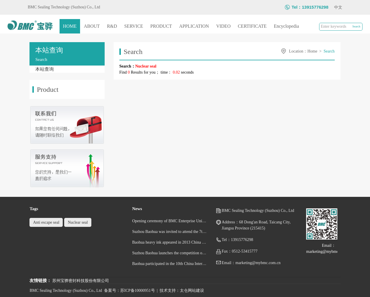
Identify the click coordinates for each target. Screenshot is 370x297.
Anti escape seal (46, 222)
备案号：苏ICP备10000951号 (129, 290)
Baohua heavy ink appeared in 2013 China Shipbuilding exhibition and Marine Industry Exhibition (169, 242)
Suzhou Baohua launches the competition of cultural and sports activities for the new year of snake (169, 253)
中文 (338, 7)
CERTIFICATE (252, 26)
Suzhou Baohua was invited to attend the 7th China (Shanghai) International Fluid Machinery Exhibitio (169, 231)
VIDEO (223, 26)
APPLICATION (194, 26)
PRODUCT (161, 26)
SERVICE (133, 26)
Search (329, 51)
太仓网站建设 (192, 290)
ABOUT (92, 26)
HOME (70, 26)
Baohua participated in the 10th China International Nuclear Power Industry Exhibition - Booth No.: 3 (169, 263)
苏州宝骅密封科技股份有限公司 (80, 281)
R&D (112, 26)
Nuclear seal (78, 222)
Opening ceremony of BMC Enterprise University (169, 221)
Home (312, 51)
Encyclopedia (286, 26)
